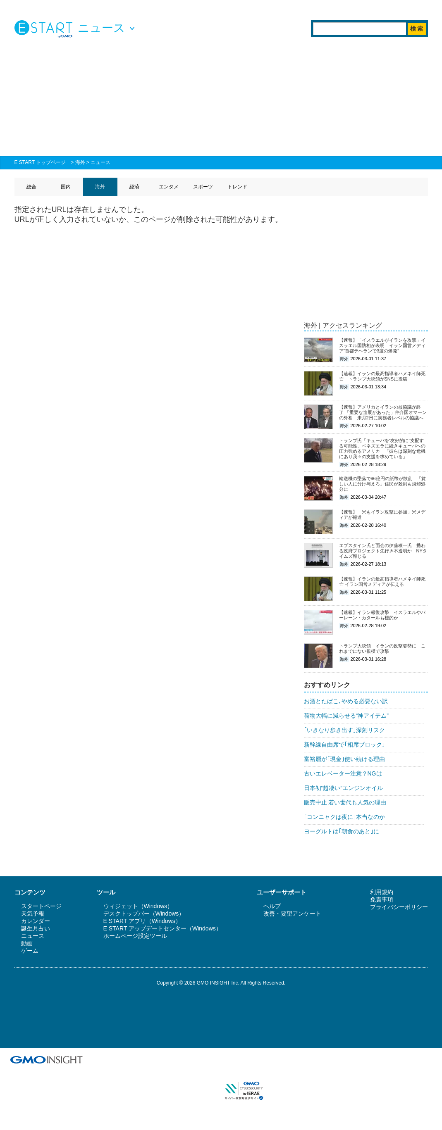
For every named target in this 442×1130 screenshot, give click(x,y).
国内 (66, 187)
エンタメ (169, 187)
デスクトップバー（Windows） (144, 913)
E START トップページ (40, 162)
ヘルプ (272, 906)
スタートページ (41, 906)
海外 (80, 162)
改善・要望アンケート (292, 913)
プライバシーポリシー (399, 907)
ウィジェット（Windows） (138, 906)
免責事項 (381, 899)
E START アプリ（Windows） (142, 921)
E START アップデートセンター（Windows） (162, 928)
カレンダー (35, 921)
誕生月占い (35, 928)
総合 (31, 187)
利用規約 (381, 892)
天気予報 (32, 913)
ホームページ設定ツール (135, 936)
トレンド (237, 187)
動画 (27, 943)
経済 (134, 187)
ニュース (100, 162)
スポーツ (203, 187)
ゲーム (29, 950)
